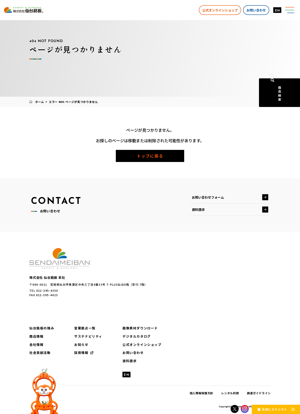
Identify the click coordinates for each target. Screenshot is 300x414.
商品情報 (36, 336)
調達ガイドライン (259, 393)
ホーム (39, 102)
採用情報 (81, 352)
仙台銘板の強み (41, 328)
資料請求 (198, 209)
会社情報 (36, 344)
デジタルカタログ (136, 336)
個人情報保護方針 (201, 393)
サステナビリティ (88, 336)
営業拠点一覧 (85, 328)
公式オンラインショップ (218, 9)
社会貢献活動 (40, 352)
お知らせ (81, 344)
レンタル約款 (230, 393)
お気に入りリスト (274, 408)
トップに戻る (150, 156)
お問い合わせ (254, 9)
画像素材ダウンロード (140, 328)
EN (275, 10)
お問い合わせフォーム (208, 197)
